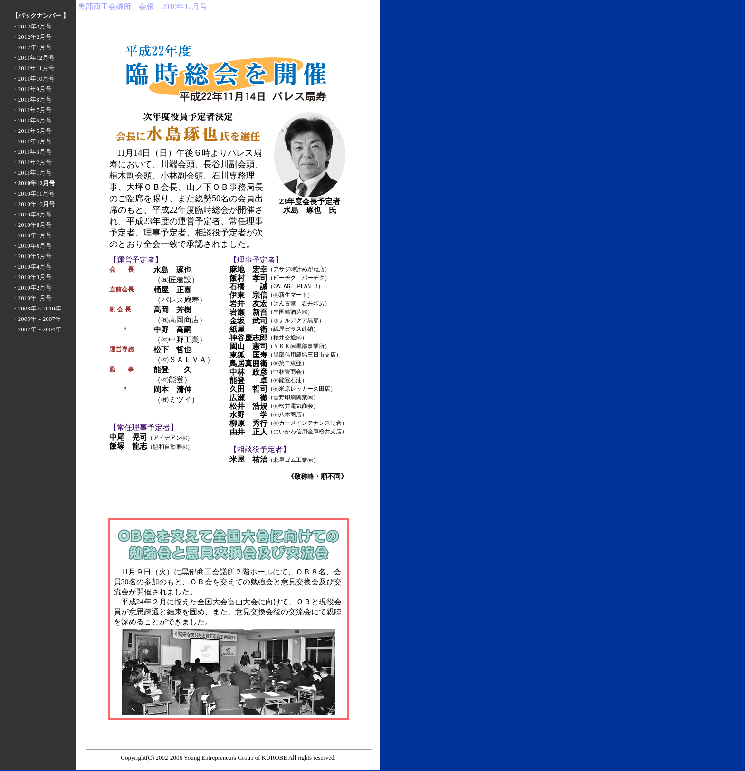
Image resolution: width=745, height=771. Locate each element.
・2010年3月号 (32, 277)
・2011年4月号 (32, 141)
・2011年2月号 (32, 162)
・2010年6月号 (32, 245)
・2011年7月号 (32, 109)
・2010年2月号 (32, 287)
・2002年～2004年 (36, 329)
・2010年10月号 (33, 203)
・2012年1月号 (32, 47)
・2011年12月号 (33, 57)
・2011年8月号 (32, 99)
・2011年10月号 (33, 78)
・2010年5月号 (32, 256)
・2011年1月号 (32, 172)
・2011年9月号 (32, 89)
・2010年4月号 (32, 266)
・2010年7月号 (32, 235)
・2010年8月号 (32, 224)
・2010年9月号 (32, 214)
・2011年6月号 (32, 120)
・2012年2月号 (32, 36)
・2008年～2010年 (36, 308)
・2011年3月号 (32, 151)
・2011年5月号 (32, 130)
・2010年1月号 (32, 297)
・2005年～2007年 (36, 318)
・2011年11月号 (33, 68)
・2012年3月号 (32, 26)
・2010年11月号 (33, 193)
